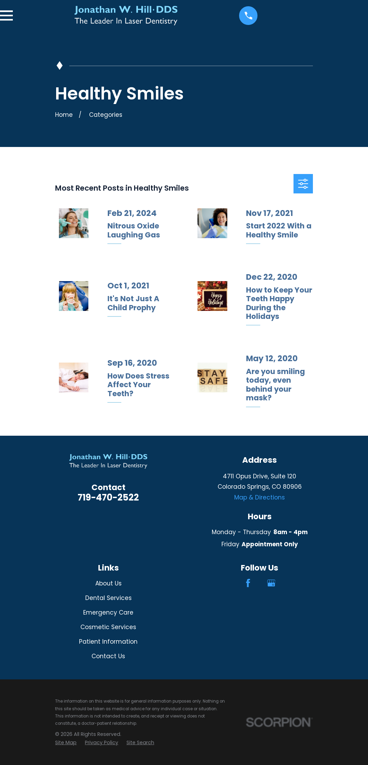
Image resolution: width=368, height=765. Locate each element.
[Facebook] (248, 583)
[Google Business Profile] (271, 583)
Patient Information (108, 641)
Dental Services (108, 598)
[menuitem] (66, 743)
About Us (108, 583)
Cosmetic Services (108, 627)
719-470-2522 (108, 497)
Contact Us (108, 656)
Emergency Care (108, 612)
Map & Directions (259, 497)
